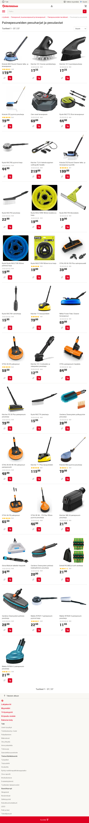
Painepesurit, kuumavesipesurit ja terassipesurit (28, 17)
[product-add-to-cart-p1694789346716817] (10, 277)
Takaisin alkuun (11, 696)
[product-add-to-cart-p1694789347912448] (67, 277)
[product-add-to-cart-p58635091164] (67, 176)
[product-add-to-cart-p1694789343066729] (39, 529)
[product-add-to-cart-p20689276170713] (10, 227)
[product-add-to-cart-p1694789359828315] (10, 428)
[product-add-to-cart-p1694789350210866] (67, 529)
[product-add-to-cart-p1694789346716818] (39, 227)
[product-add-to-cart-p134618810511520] (39, 126)
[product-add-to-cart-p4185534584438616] (39, 630)
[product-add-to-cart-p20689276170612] (39, 428)
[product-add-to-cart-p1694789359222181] (10, 630)
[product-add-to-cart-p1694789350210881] (39, 78)
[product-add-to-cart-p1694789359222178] (39, 580)
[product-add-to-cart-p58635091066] (10, 126)
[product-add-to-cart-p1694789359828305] (39, 176)
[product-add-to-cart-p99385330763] (10, 529)
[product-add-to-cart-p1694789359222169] (67, 428)
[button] (51, 6)
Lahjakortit (6, 704)
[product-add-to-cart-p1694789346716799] (39, 277)
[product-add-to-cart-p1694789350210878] (67, 78)
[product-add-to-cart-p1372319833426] (10, 78)
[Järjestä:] (80, 28)
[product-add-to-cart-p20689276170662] (67, 126)
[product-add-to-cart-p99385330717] (10, 378)
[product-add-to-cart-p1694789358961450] (10, 479)
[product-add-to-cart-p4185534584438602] (10, 680)
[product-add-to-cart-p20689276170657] (10, 176)
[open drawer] (4, 11)
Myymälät (5, 708)
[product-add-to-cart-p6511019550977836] (67, 580)
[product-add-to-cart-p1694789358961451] (67, 378)
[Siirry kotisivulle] (10, 6)
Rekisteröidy (7, 720)
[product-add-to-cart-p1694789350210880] (39, 378)
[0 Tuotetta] (85, 6)
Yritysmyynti (7, 712)
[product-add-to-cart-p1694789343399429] (67, 328)
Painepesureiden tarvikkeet (58, 17)
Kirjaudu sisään (8, 716)
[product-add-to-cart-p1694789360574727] (10, 580)
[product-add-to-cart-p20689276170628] (67, 227)
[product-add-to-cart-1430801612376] (67, 479)
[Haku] (84, 11)
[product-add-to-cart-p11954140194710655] (39, 479)
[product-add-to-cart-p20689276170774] (10, 328)
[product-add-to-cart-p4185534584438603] (67, 630)
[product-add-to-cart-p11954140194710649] (39, 328)
